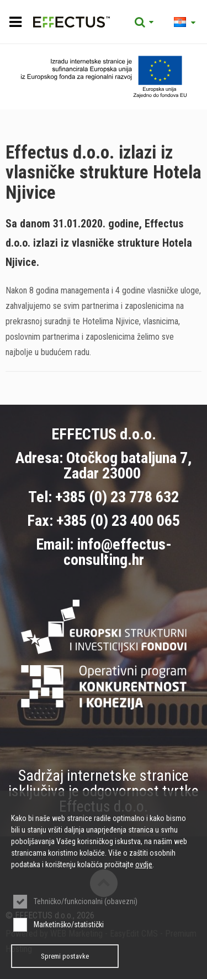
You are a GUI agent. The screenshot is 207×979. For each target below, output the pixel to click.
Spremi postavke (65, 956)
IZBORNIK (15, 22)
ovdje (143, 864)
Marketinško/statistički (69, 924)
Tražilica (144, 22)
